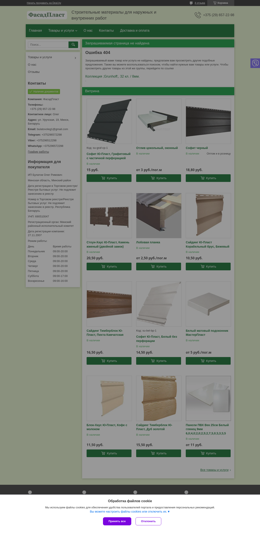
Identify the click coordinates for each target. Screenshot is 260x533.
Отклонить (148, 521)
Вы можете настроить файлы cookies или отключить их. (128, 511)
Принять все (117, 521)
